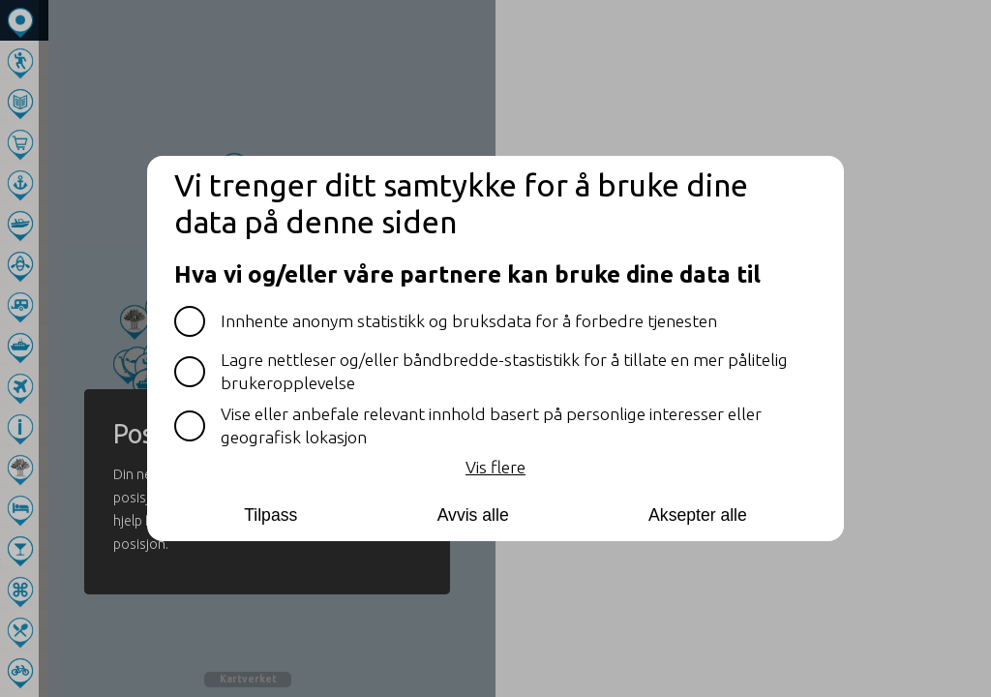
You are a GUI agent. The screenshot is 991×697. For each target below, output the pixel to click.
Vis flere (495, 467)
